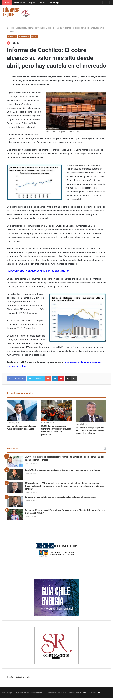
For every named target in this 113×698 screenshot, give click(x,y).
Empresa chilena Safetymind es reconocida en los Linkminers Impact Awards (60, 497)
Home (10, 28)
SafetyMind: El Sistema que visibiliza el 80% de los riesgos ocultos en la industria (62, 470)
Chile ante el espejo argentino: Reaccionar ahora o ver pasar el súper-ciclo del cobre (90, 430)
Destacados (21, 28)
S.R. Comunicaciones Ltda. (89, 693)
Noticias (34, 37)
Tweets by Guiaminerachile (18, 677)
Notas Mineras (24, 37)
